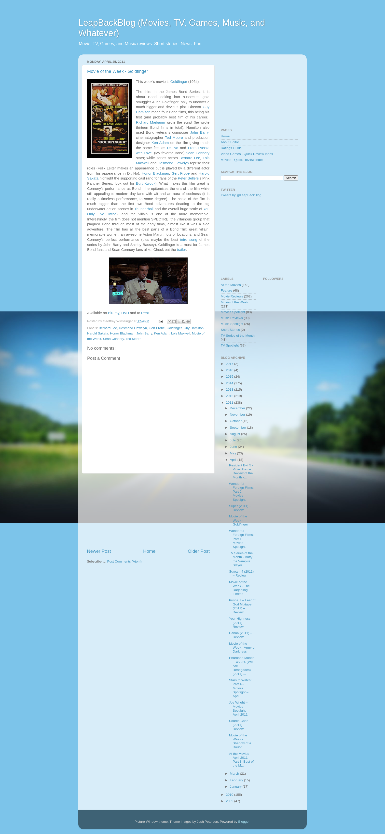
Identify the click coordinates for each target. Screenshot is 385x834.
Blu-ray (113, 313)
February (237, 780)
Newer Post (99, 551)
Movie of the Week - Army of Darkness (242, 647)
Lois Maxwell (180, 333)
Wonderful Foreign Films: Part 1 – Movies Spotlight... (241, 539)
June (234, 447)
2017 (230, 364)
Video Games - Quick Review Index (247, 154)
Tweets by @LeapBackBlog (241, 195)
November (238, 414)
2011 (230, 402)
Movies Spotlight (233, 312)
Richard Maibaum (150, 122)
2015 (230, 376)
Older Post (199, 551)
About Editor (230, 142)
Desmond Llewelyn (173, 163)
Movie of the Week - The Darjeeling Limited (239, 588)
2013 (230, 389)
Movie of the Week (234, 302)
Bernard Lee (189, 158)
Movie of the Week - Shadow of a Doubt (240, 741)
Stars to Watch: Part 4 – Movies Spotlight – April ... (240, 688)
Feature (226, 290)
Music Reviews (232, 318)
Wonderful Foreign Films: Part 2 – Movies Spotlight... (241, 491)
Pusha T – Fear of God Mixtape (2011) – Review (242, 606)
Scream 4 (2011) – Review (241, 573)
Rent (145, 313)
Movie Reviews (232, 296)
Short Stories (230, 330)
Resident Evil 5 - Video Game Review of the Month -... (241, 471)
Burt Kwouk (145, 183)
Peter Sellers (188, 178)
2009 (230, 801)
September (238, 427)
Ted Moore (174, 138)
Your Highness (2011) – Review (239, 622)
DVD (125, 313)
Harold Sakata (97, 333)
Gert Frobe (181, 173)
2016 (230, 370)
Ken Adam (160, 143)
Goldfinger (178, 82)
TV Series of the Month (238, 335)
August (235, 434)
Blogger (243, 821)
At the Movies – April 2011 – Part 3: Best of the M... (241, 760)
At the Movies (231, 285)
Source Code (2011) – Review (238, 725)
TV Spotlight (230, 345)
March (235, 773)
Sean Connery (197, 153)
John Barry (199, 132)
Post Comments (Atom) (124, 561)
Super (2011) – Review (240, 508)
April (233, 460)
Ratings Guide (231, 148)
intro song (188, 240)
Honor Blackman (155, 173)
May (233, 453)
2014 (230, 383)
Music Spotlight (232, 324)
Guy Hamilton (194, 328)
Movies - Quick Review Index (242, 160)
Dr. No (172, 148)
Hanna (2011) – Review (240, 635)
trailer (181, 250)
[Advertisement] (148, 510)
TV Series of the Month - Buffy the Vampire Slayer (241, 559)
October (236, 421)
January (236, 786)
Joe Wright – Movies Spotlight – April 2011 (238, 708)
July (233, 440)
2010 (230, 794)
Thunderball (143, 209)
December (238, 408)
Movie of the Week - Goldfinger (117, 71)
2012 (230, 396)
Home (149, 551)
